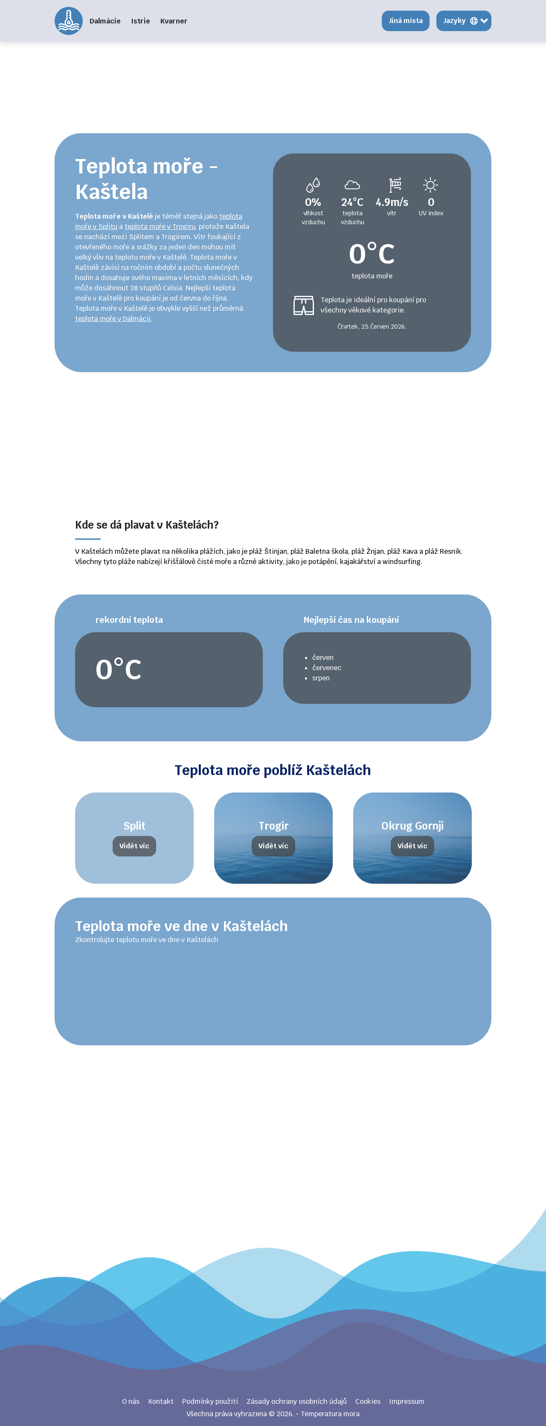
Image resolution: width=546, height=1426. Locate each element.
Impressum (406, 1401)
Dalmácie (105, 21)
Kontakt (161, 1401)
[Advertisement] (273, 59)
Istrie (140, 21)
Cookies (367, 1401)
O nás (130, 1401)
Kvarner (174, 21)
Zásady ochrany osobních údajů (297, 1401)
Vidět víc (134, 846)
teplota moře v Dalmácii (113, 318)
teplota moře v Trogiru (160, 226)
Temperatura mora (69, 21)
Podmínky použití (210, 1401)
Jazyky (454, 20)
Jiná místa (406, 20)
